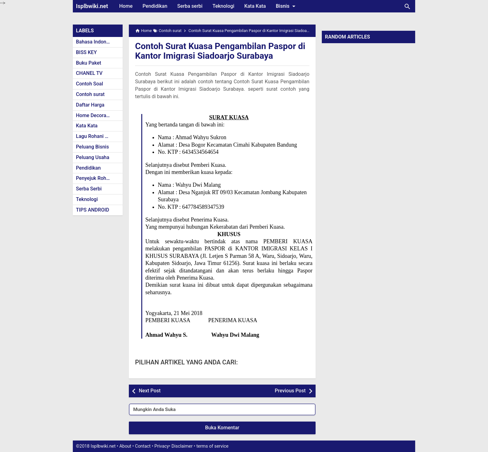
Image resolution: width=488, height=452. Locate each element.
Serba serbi (190, 6)
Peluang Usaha (92, 157)
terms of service (212, 446)
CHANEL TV (89, 73)
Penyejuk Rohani (94, 178)
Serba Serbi (89, 189)
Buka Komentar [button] (222, 428)
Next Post (150, 391)
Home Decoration (95, 115)
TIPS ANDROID (92, 210)
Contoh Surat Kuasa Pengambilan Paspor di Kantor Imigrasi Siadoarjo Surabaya (220, 51)
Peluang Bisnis (92, 147)
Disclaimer (182, 446)
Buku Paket (88, 63)
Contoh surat (90, 94)
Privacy (161, 446)
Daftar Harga (90, 105)
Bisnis (287, 6)
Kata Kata (255, 6)
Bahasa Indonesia (95, 42)
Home (126, 6)
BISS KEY (86, 52)
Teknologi (223, 6)
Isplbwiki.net (92, 6)
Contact (143, 446)
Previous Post (290, 391)
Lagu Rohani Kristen (98, 136)
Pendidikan (155, 6)
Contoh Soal (89, 84)
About (125, 446)
